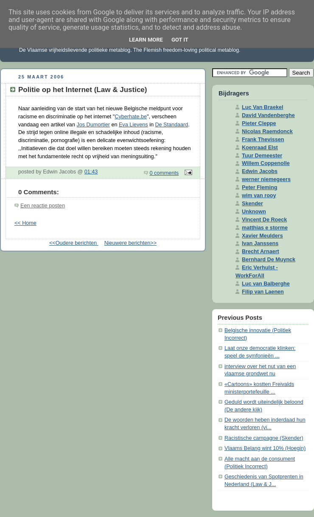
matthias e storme (265, 228)
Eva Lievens (133, 125)
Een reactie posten (42, 206)
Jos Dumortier (92, 125)
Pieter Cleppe (259, 123)
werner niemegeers (266, 179)
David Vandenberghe (268, 115)
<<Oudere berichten (73, 243)
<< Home (25, 223)
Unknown (254, 212)
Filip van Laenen (263, 292)
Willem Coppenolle (266, 163)
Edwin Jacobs (260, 171)
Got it (179, 39)
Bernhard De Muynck (268, 260)
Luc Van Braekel (262, 107)
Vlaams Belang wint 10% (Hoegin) (265, 448)
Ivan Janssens (260, 243)
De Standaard (171, 125)
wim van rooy (259, 195)
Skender (252, 204)
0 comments (164, 173)
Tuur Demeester (262, 156)
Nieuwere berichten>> (130, 243)
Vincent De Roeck (264, 220)
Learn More (146, 39)
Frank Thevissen (263, 140)
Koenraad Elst (260, 148)
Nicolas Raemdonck (267, 131)
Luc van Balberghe (266, 284)
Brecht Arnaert (260, 251)
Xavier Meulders (262, 236)
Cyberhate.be (131, 117)
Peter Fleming (259, 187)
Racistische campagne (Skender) (263, 438)
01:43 (91, 172)
